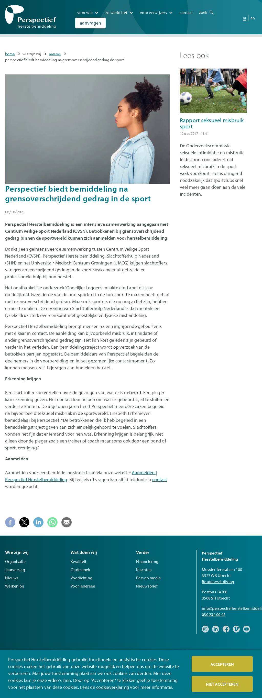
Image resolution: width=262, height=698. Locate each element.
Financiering (147, 561)
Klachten (144, 569)
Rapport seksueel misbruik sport (212, 123)
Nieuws (55, 53)
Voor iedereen (83, 586)
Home (10, 53)
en (252, 17)
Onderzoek (80, 569)
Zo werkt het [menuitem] (116, 12)
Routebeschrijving (218, 581)
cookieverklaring (112, 687)
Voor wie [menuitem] (85, 12)
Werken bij (14, 586)
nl (244, 17)
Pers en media (148, 577)
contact (159, 479)
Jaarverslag (15, 569)
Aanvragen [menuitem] (90, 23)
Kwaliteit (78, 561)
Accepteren (222, 664)
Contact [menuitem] (186, 12)
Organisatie (15, 561)
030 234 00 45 (213, 614)
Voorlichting (81, 577)
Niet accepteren (222, 684)
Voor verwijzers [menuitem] (153, 12)
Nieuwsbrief (147, 586)
